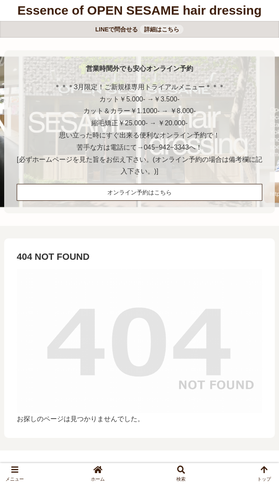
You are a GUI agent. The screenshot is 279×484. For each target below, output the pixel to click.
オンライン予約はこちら (139, 192)
